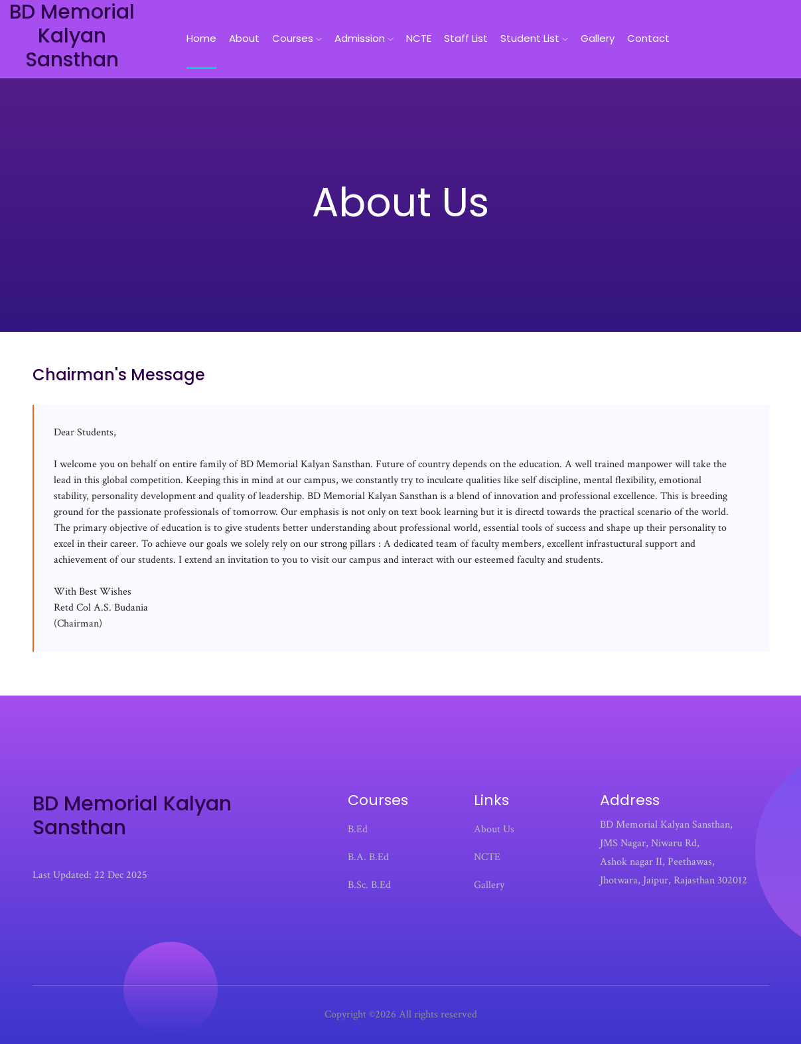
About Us (494, 829)
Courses (297, 38)
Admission (364, 38)
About (244, 38)
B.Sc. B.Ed (369, 885)
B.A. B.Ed (368, 857)
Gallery (598, 38)
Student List (534, 38)
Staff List (466, 38)
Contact (648, 38)
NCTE (418, 38)
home (201, 38)
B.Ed (358, 829)
